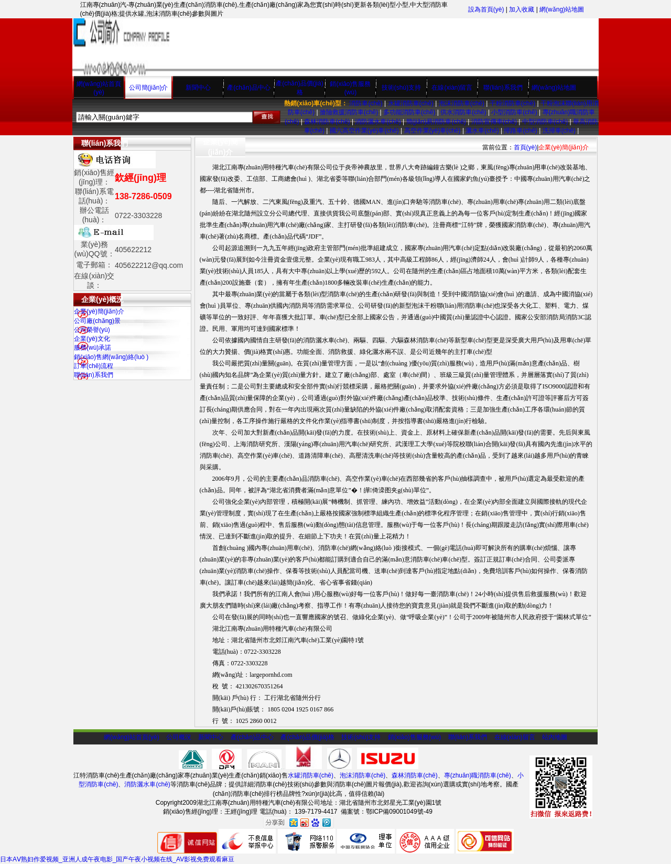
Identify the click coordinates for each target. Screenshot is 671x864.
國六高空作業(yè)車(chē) (364, 130)
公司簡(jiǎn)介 (148, 87)
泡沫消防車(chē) (461, 103)
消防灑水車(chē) (378, 121)
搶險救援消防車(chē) (349, 112)
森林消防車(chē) (327, 121)
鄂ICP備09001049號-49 (399, 811)
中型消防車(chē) (545, 121)
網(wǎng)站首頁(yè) (131, 737)
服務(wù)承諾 (92, 347)
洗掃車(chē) (559, 130)
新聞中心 (198, 87)
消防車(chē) (365, 103)
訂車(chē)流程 (93, 366)
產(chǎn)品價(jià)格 (307, 737)
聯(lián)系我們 (503, 87)
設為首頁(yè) (486, 9)
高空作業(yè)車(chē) (432, 130)
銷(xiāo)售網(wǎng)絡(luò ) (111, 357)
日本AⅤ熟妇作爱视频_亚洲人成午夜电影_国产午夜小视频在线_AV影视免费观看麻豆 (117, 859)
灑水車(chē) (482, 130)
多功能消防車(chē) (409, 112)
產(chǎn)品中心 (248, 87)
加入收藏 (521, 9)
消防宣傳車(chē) (494, 121)
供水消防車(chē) (463, 112)
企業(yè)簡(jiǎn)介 (99, 311)
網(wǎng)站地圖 (561, 9)
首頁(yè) (525, 147)
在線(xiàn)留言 (451, 87)
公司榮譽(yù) (92, 329)
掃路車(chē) (520, 130)
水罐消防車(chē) (411, 103)
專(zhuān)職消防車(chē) (477, 775)
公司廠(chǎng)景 (97, 321)
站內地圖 (554, 737)
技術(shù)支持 (401, 87)
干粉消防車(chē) (512, 103)
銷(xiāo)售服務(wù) (414, 737)
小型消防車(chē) (514, 112)
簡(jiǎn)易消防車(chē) (436, 121)
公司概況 (178, 737)
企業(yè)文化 (92, 338)
